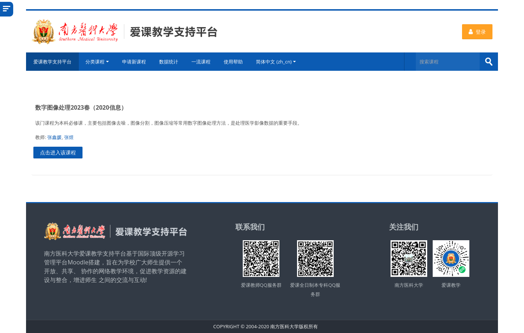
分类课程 (97, 61)
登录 (477, 31)
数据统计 (168, 61)
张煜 (69, 137)
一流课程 (200, 61)
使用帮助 (233, 61)
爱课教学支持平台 (52, 61)
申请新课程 (134, 61)
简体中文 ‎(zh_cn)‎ (276, 61)
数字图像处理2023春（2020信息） (81, 107)
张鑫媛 (54, 137)
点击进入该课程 (58, 152)
